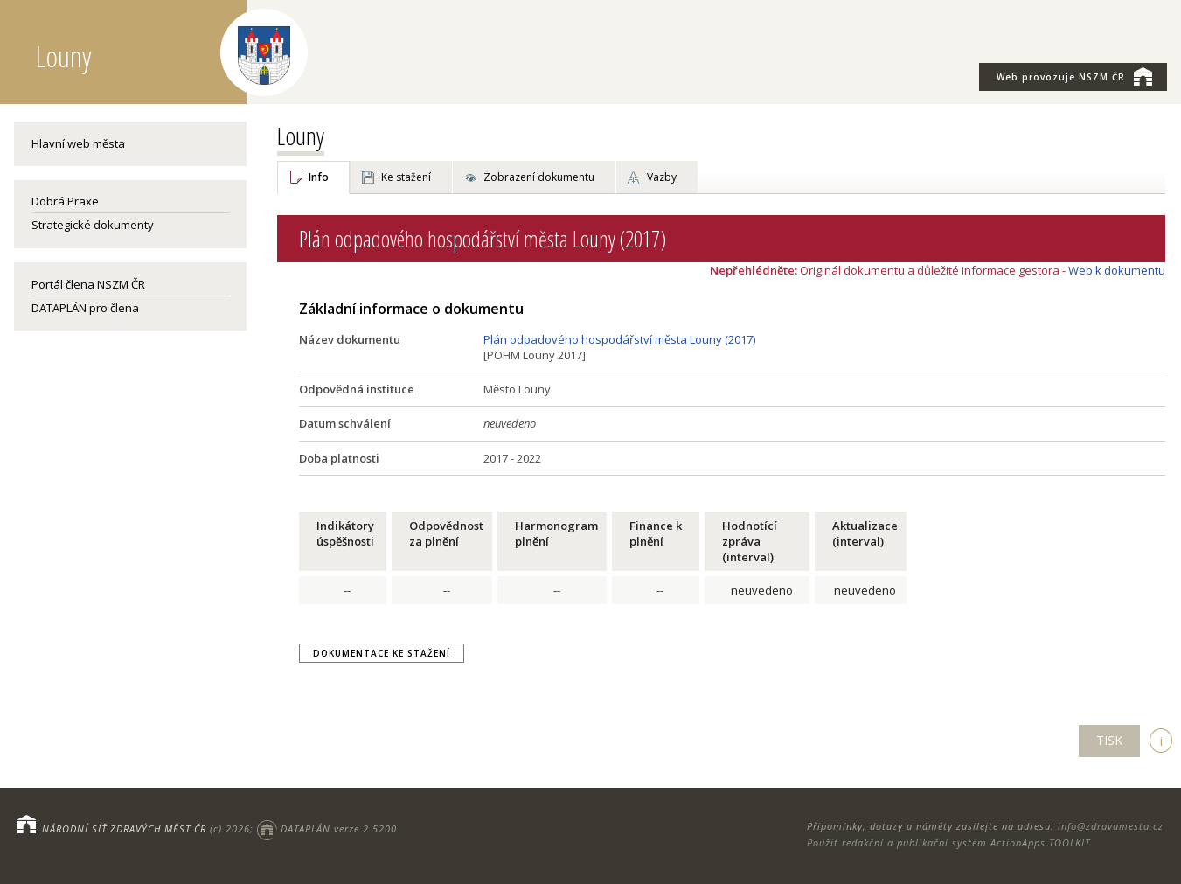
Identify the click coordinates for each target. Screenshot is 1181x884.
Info (319, 177)
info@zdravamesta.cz (1111, 825)
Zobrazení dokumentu (538, 177)
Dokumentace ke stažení (381, 653)
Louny (300, 135)
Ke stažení (406, 177)
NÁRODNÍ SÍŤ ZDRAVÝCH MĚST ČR (124, 828)
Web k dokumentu (1116, 270)
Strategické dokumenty (92, 225)
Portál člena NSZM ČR (88, 284)
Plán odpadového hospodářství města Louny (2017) (619, 339)
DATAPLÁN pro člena (85, 308)
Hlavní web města (78, 143)
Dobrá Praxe (65, 201)
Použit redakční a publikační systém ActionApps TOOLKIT (948, 842)
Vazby (662, 177)
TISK (1109, 740)
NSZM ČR (1074, 76)
